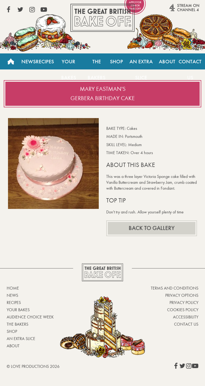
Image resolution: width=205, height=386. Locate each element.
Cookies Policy (182, 309)
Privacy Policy (183, 302)
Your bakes (18, 309)
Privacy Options (181, 295)
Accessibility (185, 316)
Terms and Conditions (174, 288)
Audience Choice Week (30, 316)
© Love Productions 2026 (33, 366)
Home (10, 61)
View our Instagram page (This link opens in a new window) (32, 9)
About (167, 61)
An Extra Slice (141, 63)
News (28, 61)
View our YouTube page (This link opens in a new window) (44, 9)
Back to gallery (152, 228)
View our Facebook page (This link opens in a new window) (8, 9)
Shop (116, 61)
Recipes (45, 61)
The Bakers (96, 63)
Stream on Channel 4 (174, 10)
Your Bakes (68, 63)
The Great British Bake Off (102, 18)
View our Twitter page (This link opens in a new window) (20, 9)
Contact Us (186, 324)
